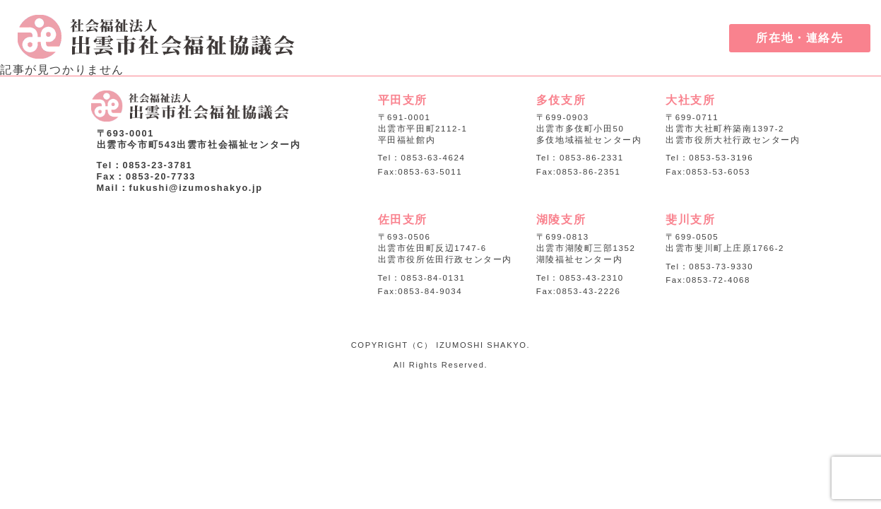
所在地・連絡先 (799, 38)
